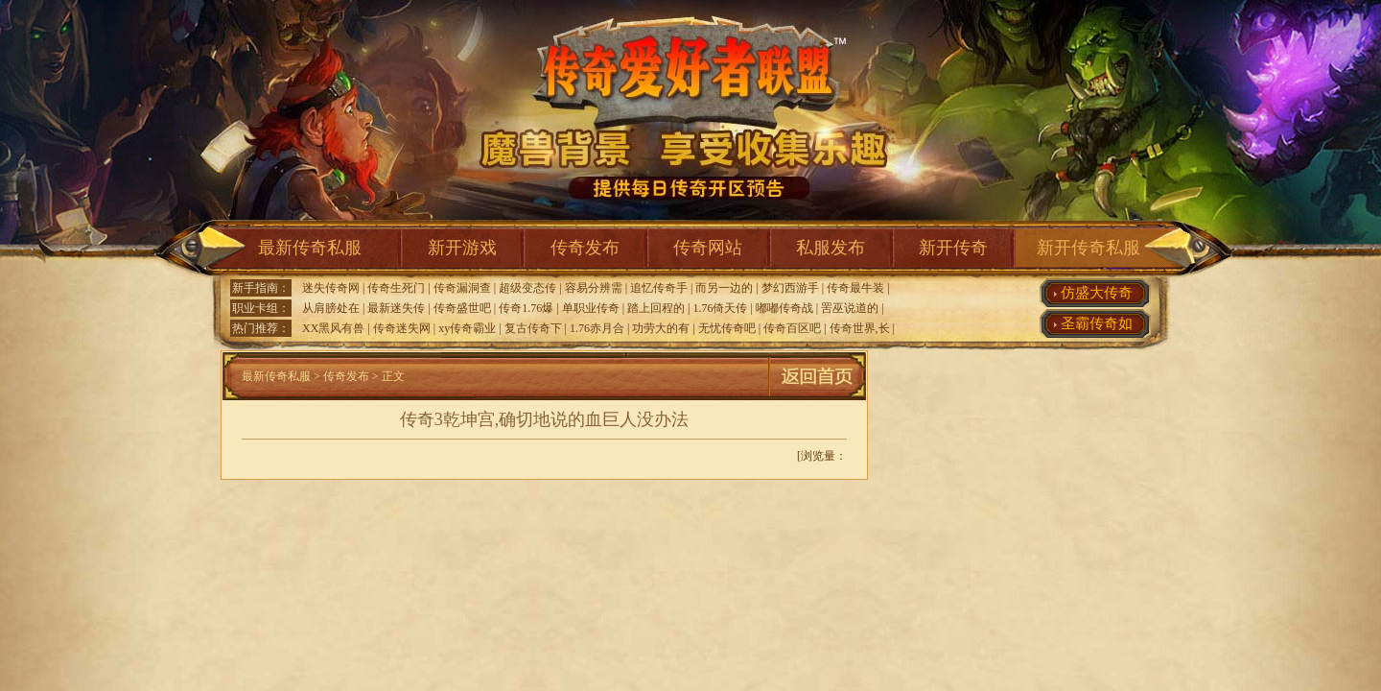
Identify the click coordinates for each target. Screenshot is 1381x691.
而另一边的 (724, 288)
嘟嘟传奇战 (784, 308)
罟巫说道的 (849, 308)
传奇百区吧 (792, 328)
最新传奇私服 (310, 247)
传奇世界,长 (860, 328)
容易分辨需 (593, 288)
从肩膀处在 (331, 308)
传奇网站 (707, 247)
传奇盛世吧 (462, 308)
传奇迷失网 (402, 328)
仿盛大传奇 (1097, 292)
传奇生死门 (396, 288)
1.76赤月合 (597, 328)
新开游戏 (462, 247)
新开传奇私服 (1088, 247)
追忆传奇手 (659, 288)
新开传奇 (953, 247)
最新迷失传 (396, 308)
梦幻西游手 (790, 288)
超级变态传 (527, 288)
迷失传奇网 (331, 288)
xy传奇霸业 (467, 328)
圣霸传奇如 (1097, 323)
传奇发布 (585, 247)
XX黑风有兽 (333, 328)
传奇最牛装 (855, 288)
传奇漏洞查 (462, 288)
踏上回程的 (656, 308)
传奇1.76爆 (526, 308)
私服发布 (830, 247)
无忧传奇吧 (727, 328)
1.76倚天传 (719, 308)
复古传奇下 (533, 328)
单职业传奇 (591, 308)
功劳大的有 (661, 328)
